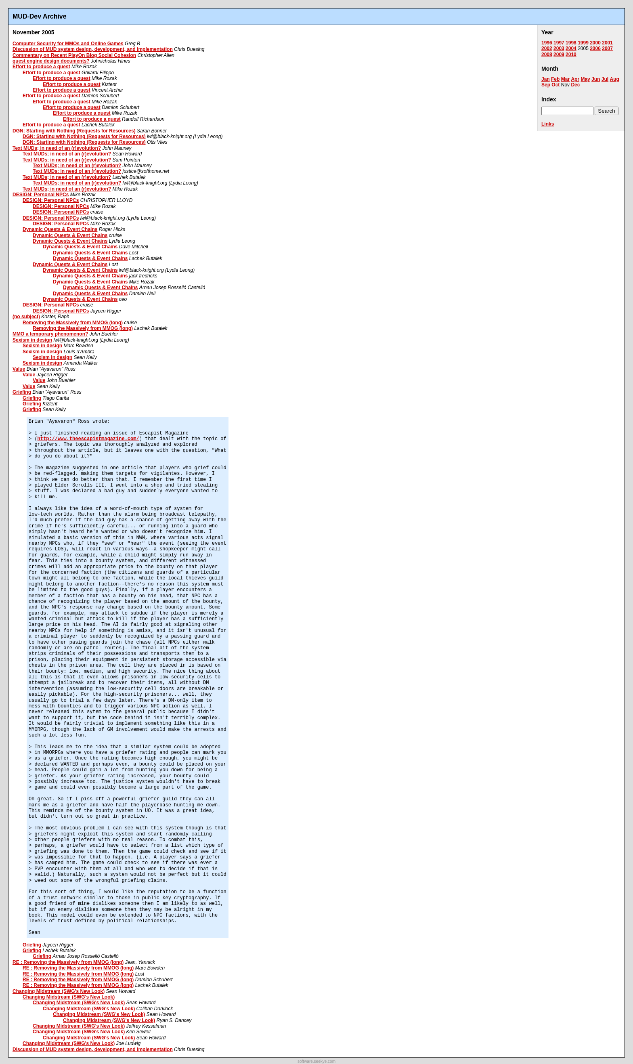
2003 (558, 48)
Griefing (22, 392)
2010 (571, 54)
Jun (595, 79)
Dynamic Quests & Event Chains (60, 229)
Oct (555, 85)
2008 (546, 54)
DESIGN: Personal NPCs (41, 194)
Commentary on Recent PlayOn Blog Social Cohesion (74, 55)
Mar (565, 79)
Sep (545, 85)
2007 (607, 48)
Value (19, 369)
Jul (605, 79)
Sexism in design (32, 340)
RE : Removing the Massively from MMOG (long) (68, 962)
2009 (558, 54)
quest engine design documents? (51, 61)
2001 (607, 43)
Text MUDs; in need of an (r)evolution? (57, 148)
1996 (546, 43)
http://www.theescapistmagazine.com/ (88, 439)
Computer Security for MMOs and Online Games (68, 43)
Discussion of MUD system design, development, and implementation (93, 49)
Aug (614, 79)
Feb (555, 79)
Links (547, 124)
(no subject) (26, 316)
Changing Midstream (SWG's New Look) (59, 991)
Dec (575, 85)
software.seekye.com (316, 1061)
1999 (583, 43)
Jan (545, 79)
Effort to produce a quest (41, 66)
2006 (595, 48)
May (585, 79)
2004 (571, 48)
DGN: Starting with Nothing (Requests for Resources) (74, 131)
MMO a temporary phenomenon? (50, 334)
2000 (595, 43)
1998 (571, 43)
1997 (558, 43)
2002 (546, 48)
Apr (575, 79)
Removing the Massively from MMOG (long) (73, 322)
